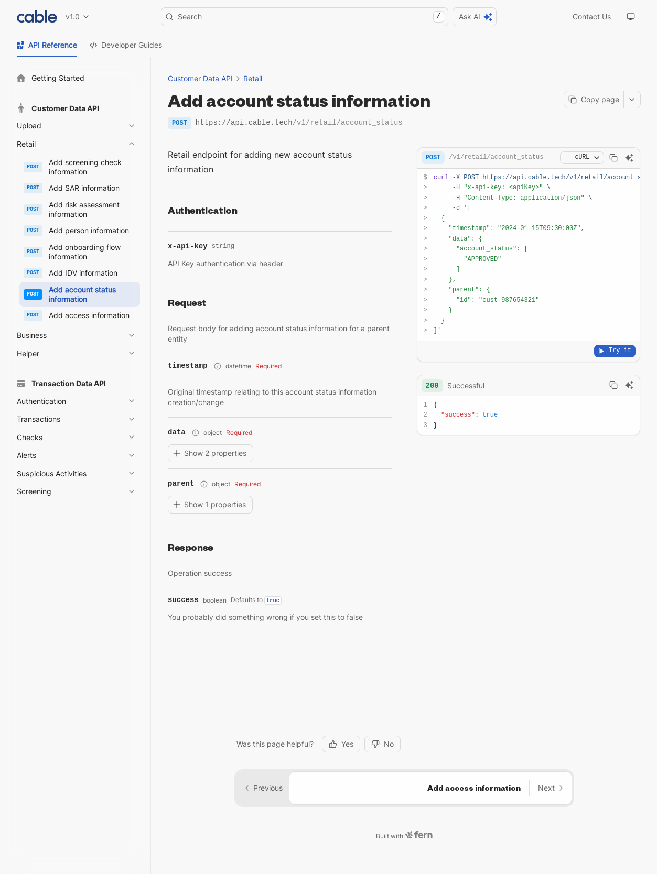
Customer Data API (200, 78)
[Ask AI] (629, 157)
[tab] (46, 45)
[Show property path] (217, 366)
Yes (341, 727)
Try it (614, 350)
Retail (252, 78)
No (382, 727)
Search (304, 17)
